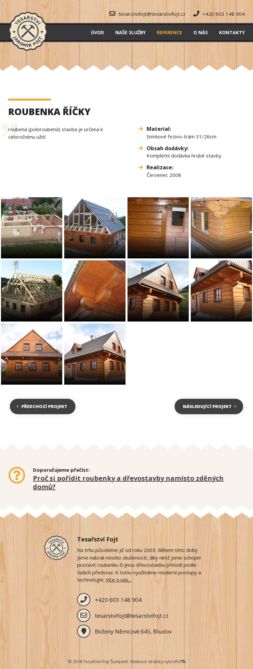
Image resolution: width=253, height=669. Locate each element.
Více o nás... (118, 579)
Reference (169, 32)
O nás (200, 32)
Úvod (97, 32)
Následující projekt (210, 406)
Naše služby (130, 32)
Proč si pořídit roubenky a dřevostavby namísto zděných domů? (128, 482)
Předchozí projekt (41, 406)
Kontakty (232, 32)
